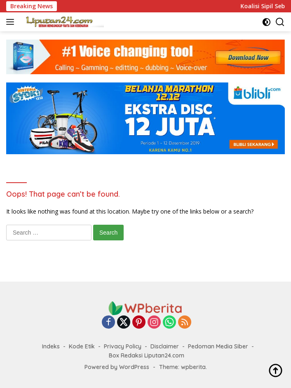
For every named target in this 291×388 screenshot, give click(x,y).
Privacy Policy (122, 346)
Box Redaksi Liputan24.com (146, 355)
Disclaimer (164, 346)
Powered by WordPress (116, 367)
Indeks (51, 346)
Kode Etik (82, 346)
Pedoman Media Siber (218, 346)
